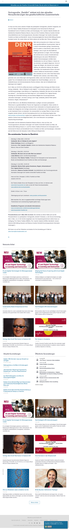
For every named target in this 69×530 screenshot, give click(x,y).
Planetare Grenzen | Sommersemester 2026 (49, 379)
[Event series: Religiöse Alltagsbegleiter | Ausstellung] (45, 372)
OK (46, 526)
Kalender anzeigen (39, 386)
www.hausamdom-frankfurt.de (19, 212)
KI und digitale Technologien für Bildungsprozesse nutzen (17, 273)
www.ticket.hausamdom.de (18, 187)
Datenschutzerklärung (43, 527)
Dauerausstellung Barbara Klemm (47, 370)
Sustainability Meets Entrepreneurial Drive (15, 309)
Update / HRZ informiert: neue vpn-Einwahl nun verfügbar (15, 361)
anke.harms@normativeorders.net (17, 233)
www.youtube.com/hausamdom (16, 117)
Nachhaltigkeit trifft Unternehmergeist (46, 309)
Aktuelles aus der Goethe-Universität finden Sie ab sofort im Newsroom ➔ (34, 7)
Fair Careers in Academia (42, 341)
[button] (34, 504)
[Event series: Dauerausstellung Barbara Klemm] (45, 368)
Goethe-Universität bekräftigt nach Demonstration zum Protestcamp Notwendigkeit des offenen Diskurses (16, 385)
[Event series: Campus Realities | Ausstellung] (45, 364)
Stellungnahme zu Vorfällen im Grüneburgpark (15, 367)
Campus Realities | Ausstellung (46, 366)
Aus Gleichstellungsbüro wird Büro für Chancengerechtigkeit (13, 378)
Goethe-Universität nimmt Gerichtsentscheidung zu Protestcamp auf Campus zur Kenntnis (17, 392)
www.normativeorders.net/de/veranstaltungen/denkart (25, 210)
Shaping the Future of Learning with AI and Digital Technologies (49, 273)
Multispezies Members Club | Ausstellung (48, 383)
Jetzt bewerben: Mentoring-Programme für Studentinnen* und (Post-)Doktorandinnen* (15, 372)
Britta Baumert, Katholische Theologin (46, 492)
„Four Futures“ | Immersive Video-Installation (49, 362)
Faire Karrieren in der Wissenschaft (45, 458)
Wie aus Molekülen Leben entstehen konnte (16, 492)
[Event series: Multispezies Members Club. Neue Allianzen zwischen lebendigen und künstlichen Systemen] (45, 382)
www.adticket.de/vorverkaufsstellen (20, 189)
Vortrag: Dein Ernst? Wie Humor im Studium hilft (17, 341)
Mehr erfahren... (60, 523)
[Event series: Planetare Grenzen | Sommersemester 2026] (45, 378)
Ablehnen (49, 526)
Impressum (35, 527)
